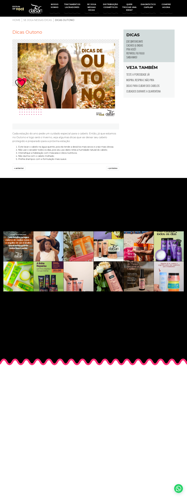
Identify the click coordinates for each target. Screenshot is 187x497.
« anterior (19, 168)
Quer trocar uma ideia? (129, 7)
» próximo (112, 168)
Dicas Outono (27, 32)
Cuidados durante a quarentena (143, 91)
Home (16, 20)
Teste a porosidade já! (138, 74)
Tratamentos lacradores (72, 5)
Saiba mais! (131, 57)
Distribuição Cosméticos (110, 5)
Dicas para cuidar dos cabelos (143, 85)
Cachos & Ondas (134, 45)
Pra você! (131, 49)
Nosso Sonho (54, 5)
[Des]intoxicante (134, 41)
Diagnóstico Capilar (148, 5)
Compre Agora (166, 5)
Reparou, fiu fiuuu (135, 53)
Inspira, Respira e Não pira (140, 80)
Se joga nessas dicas (91, 7)
